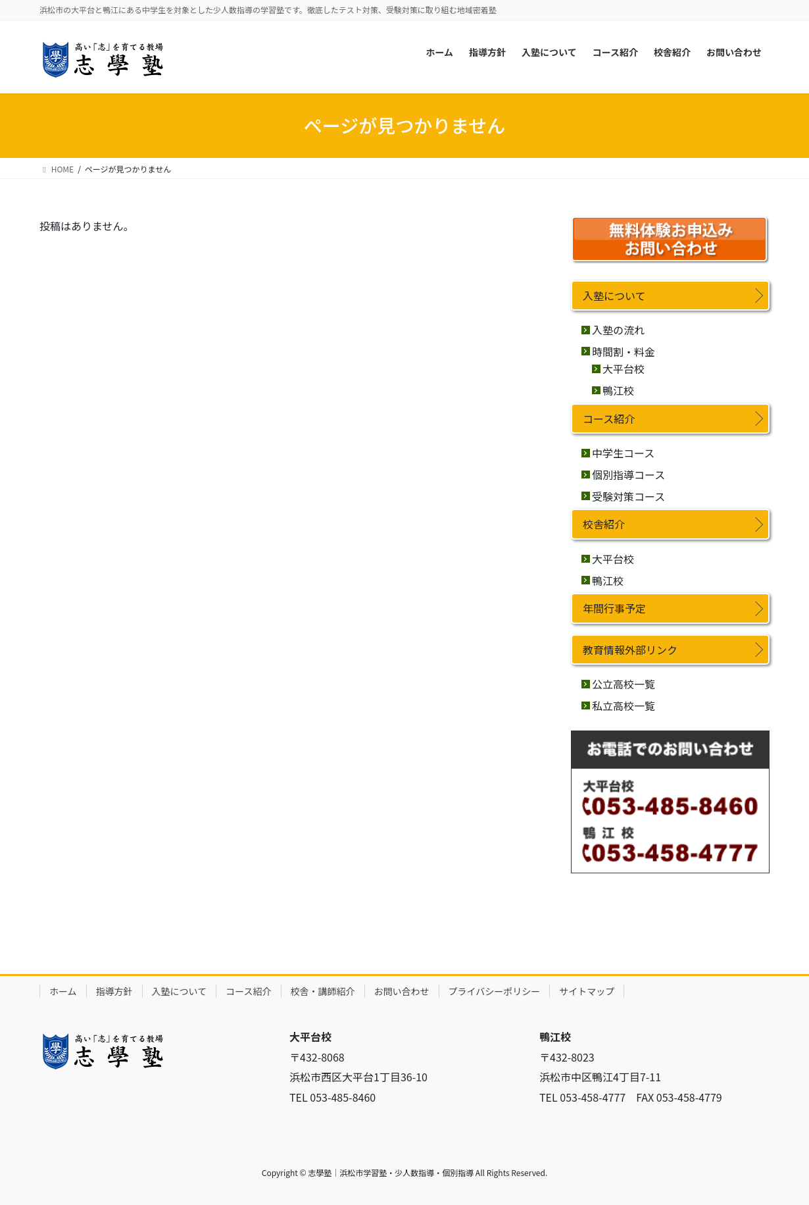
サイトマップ (586, 991)
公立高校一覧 (623, 684)
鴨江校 (618, 390)
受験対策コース (628, 496)
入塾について (614, 295)
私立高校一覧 (623, 705)
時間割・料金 (623, 351)
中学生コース (623, 453)
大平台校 (623, 368)
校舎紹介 (604, 524)
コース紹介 (609, 418)
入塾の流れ (618, 330)
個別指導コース (628, 474)
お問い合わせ (401, 991)
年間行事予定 (614, 608)
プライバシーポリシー (495, 991)
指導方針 (114, 991)
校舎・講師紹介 (323, 991)
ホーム (63, 991)
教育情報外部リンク (630, 649)
